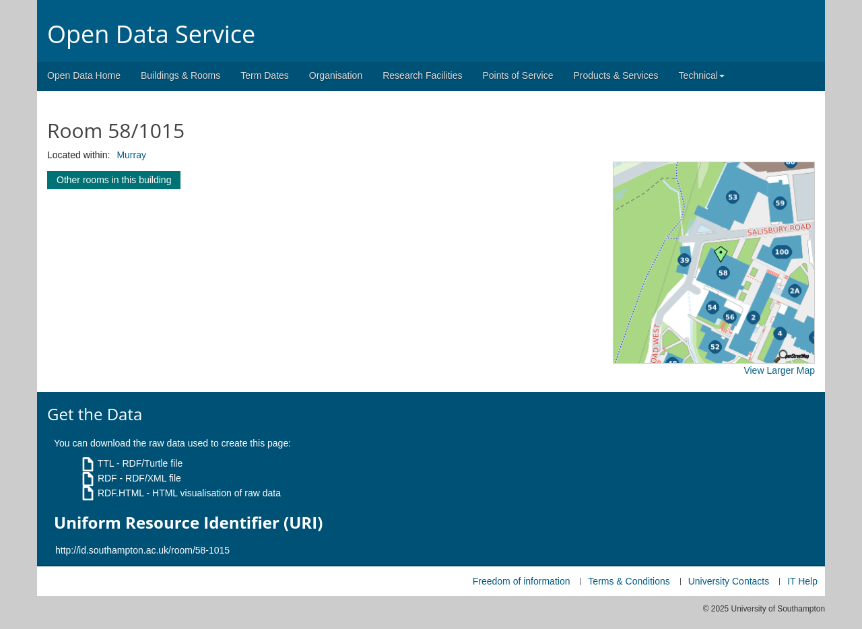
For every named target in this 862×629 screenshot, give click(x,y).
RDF (107, 478)
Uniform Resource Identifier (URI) (188, 522)
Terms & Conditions (628, 581)
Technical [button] (702, 75)
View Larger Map (779, 370)
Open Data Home (84, 75)
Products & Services (616, 75)
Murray (131, 155)
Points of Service (517, 75)
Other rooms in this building (114, 179)
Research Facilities (422, 75)
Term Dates (264, 75)
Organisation (335, 75)
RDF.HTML (121, 493)
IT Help (802, 581)
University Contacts (729, 581)
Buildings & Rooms (180, 75)
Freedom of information (521, 581)
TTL (106, 463)
